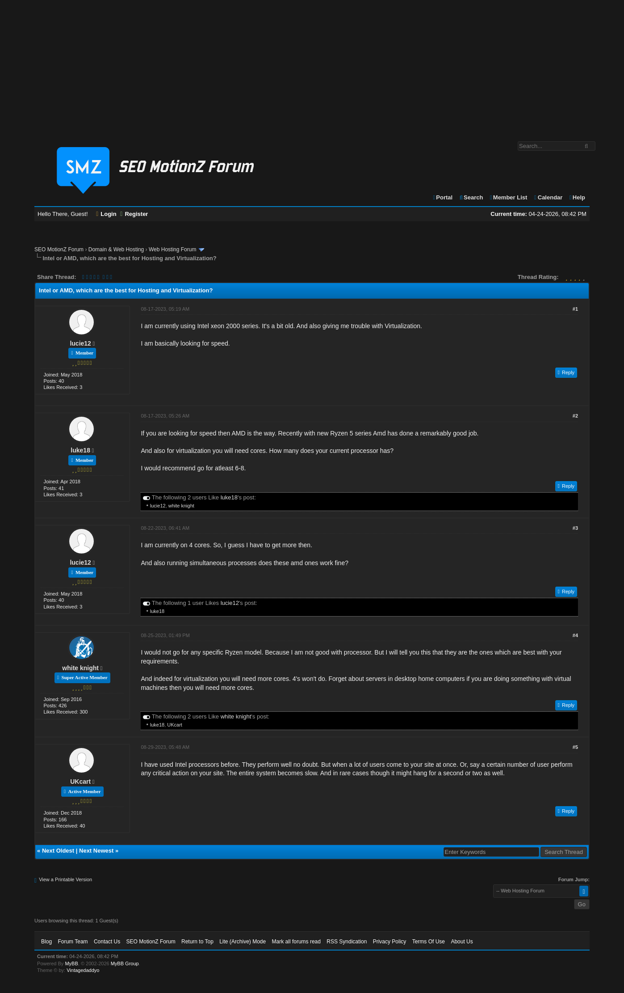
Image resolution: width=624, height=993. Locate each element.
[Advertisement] (312, 66)
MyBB (71, 963)
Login (106, 214)
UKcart (174, 724)
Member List (508, 197)
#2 (575, 415)
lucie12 (80, 343)
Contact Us (107, 941)
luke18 (80, 450)
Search (471, 197)
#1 (575, 309)
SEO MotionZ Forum (59, 249)
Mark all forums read (296, 941)
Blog (46, 941)
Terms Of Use (428, 941)
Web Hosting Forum (172, 249)
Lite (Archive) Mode (242, 941)
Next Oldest (58, 850)
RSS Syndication (347, 941)
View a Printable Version (65, 879)
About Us (462, 941)
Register (134, 214)
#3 (575, 528)
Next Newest (96, 850)
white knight (181, 505)
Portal (442, 197)
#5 (575, 747)
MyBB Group (125, 963)
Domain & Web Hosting (116, 249)
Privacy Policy (389, 941)
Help (577, 197)
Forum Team (73, 941)
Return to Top (197, 941)
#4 (575, 635)
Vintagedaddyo (83, 970)
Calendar (547, 197)
